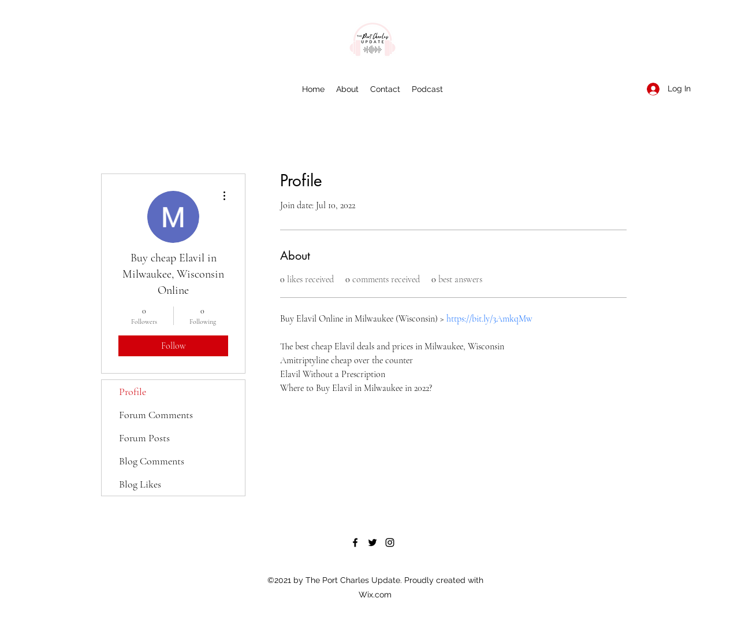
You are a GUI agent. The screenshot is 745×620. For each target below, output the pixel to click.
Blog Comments (151, 461)
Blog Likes (140, 484)
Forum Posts (144, 437)
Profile (132, 391)
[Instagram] (390, 542)
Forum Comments (156, 414)
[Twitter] (372, 542)
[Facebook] (355, 542)
